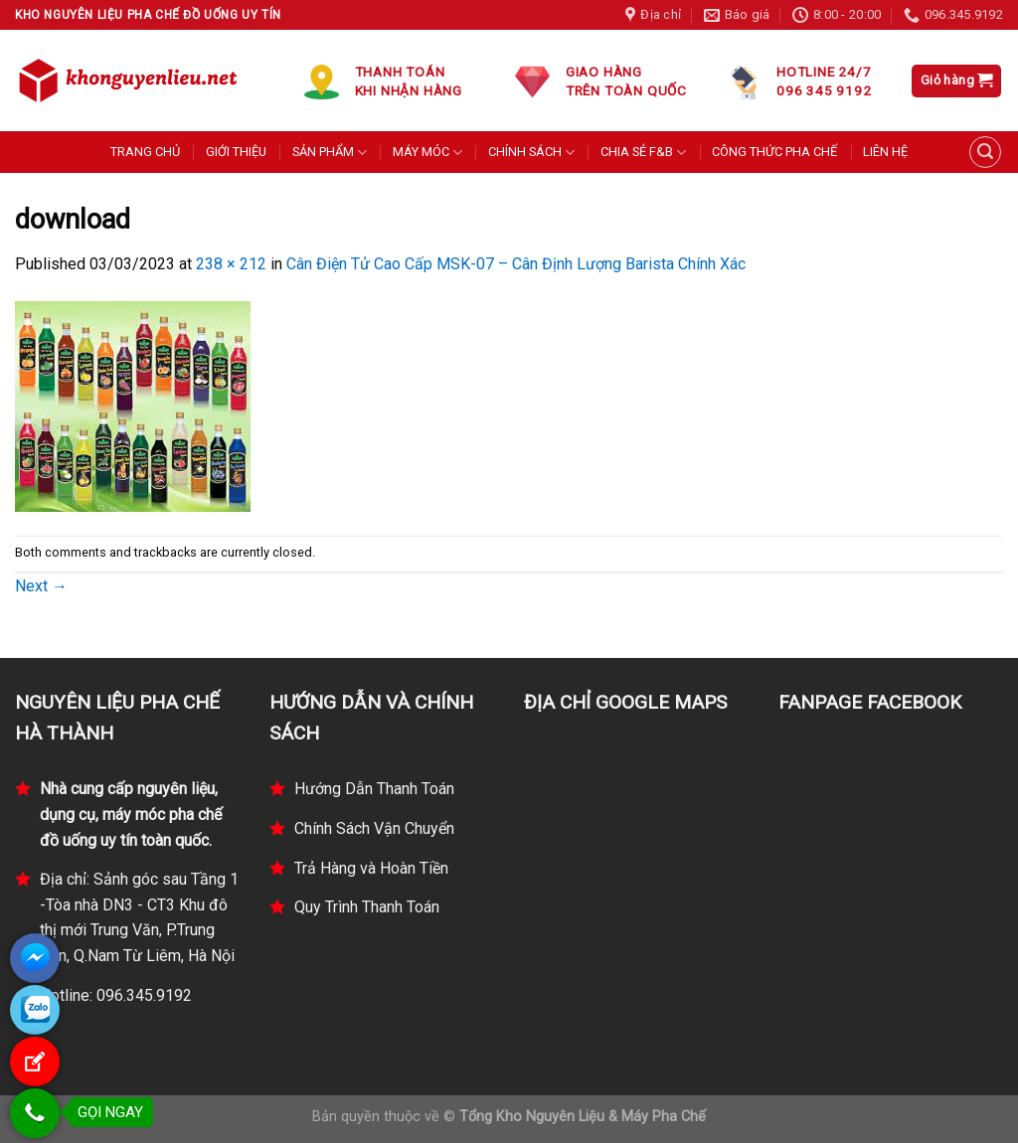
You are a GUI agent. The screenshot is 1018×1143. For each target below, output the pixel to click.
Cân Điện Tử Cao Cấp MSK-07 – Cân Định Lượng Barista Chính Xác (516, 263)
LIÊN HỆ (885, 151)
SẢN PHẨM (329, 152)
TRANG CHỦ (145, 151)
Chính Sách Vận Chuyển (374, 828)
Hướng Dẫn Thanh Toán (374, 788)
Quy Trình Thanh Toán (366, 907)
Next (41, 585)
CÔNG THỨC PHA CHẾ (774, 151)
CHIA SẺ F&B (643, 152)
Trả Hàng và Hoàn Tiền (371, 868)
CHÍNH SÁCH (531, 152)
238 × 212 (231, 263)
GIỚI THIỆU (236, 151)
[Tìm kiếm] (985, 152)
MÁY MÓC (427, 152)
